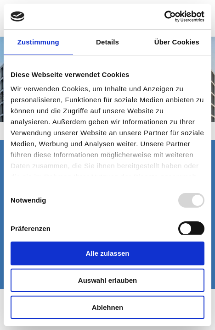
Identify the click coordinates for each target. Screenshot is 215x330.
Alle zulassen (107, 253)
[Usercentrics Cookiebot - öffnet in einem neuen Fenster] (164, 16)
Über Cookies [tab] (176, 42)
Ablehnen (107, 307)
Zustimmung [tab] (38, 42)
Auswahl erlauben (107, 280)
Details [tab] (107, 42)
